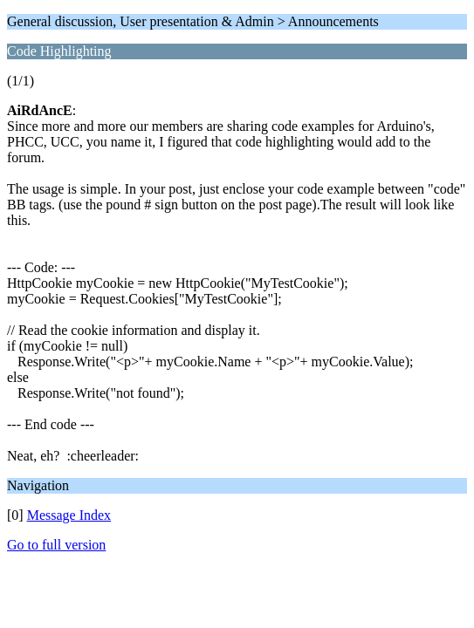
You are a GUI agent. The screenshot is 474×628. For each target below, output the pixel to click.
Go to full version (56, 544)
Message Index (69, 515)
